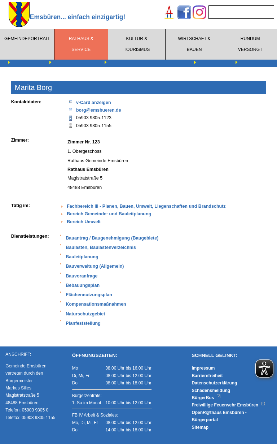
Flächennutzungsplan (89, 294)
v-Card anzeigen (89, 102)
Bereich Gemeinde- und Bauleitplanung (109, 213)
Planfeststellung (83, 323)
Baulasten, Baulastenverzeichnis (101, 247)
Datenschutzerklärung (214, 382)
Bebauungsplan (83, 285)
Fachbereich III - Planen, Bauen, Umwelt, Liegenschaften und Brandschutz (146, 206)
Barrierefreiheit (207, 375)
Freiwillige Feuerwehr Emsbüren (228, 405)
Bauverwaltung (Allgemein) (95, 266)
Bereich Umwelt (84, 221)
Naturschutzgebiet (85, 313)
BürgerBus (206, 397)
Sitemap (200, 427)
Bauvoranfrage (81, 276)
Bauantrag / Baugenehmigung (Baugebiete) (112, 238)
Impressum (203, 368)
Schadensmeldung (211, 390)
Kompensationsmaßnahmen (96, 304)
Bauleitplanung (82, 256)
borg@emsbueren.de (94, 110)
